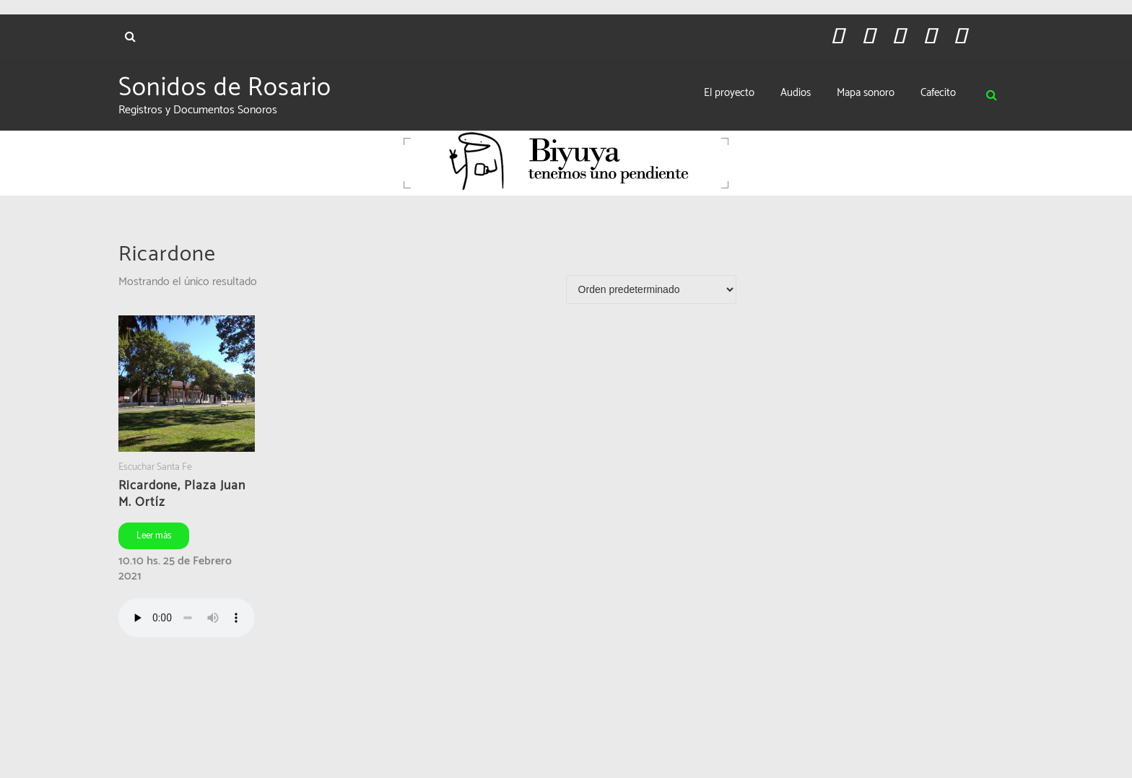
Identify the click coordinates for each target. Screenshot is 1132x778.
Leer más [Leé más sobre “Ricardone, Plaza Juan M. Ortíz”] (153, 535)
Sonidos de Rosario (224, 88)
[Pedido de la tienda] (651, 289)
